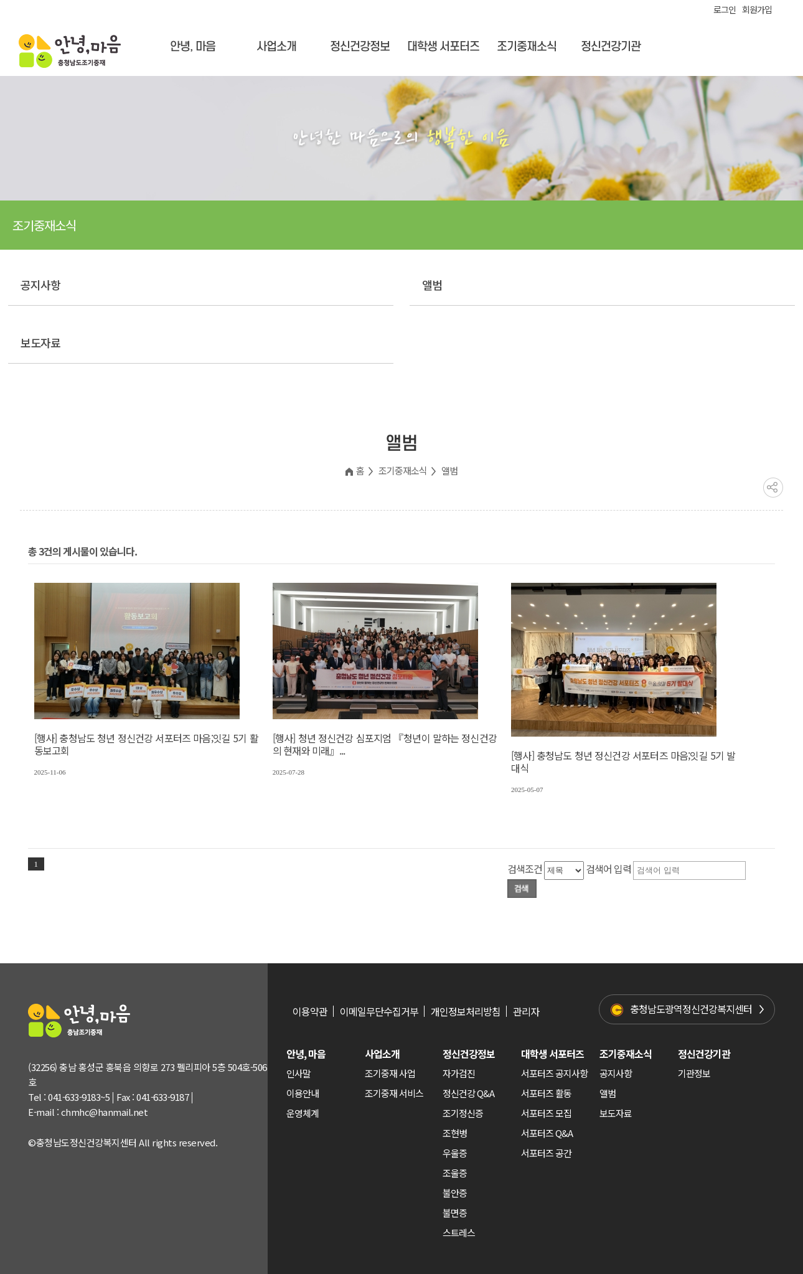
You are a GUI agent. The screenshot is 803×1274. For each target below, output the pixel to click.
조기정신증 (463, 1113)
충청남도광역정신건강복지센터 (691, 1008)
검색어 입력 (608, 868)
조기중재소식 (526, 47)
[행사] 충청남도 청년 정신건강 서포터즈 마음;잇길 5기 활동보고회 (146, 744)
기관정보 (694, 1073)
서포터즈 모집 (546, 1113)
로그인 (724, 9)
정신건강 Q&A (468, 1093)
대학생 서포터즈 (443, 47)
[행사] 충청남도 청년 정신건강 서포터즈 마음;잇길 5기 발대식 (623, 761)
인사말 (298, 1073)
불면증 (455, 1212)
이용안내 (302, 1093)
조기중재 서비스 (394, 1093)
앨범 (432, 284)
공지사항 (40, 284)
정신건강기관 (611, 47)
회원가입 (757, 9)
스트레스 (459, 1232)
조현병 (455, 1133)
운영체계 (302, 1113)
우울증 (455, 1152)
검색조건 (524, 868)
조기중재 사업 (390, 1073)
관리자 (526, 1011)
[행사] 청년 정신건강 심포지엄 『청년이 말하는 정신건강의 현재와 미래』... (385, 744)
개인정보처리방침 (465, 1011)
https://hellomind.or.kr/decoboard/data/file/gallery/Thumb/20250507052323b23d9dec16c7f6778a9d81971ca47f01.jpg (613, 660)
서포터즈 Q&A (547, 1133)
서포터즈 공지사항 (554, 1073)
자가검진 (459, 1073)
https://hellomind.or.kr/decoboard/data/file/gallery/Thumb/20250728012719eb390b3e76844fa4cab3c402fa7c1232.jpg (375, 651)
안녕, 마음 (192, 47)
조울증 (455, 1172)
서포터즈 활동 (546, 1093)
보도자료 (40, 342)
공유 (773, 488)
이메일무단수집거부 (379, 1011)
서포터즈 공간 (546, 1152)
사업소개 (276, 47)
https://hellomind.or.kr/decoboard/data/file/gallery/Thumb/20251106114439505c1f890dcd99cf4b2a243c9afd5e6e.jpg (137, 651)
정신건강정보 (360, 47)
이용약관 (310, 1011)
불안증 (455, 1192)
